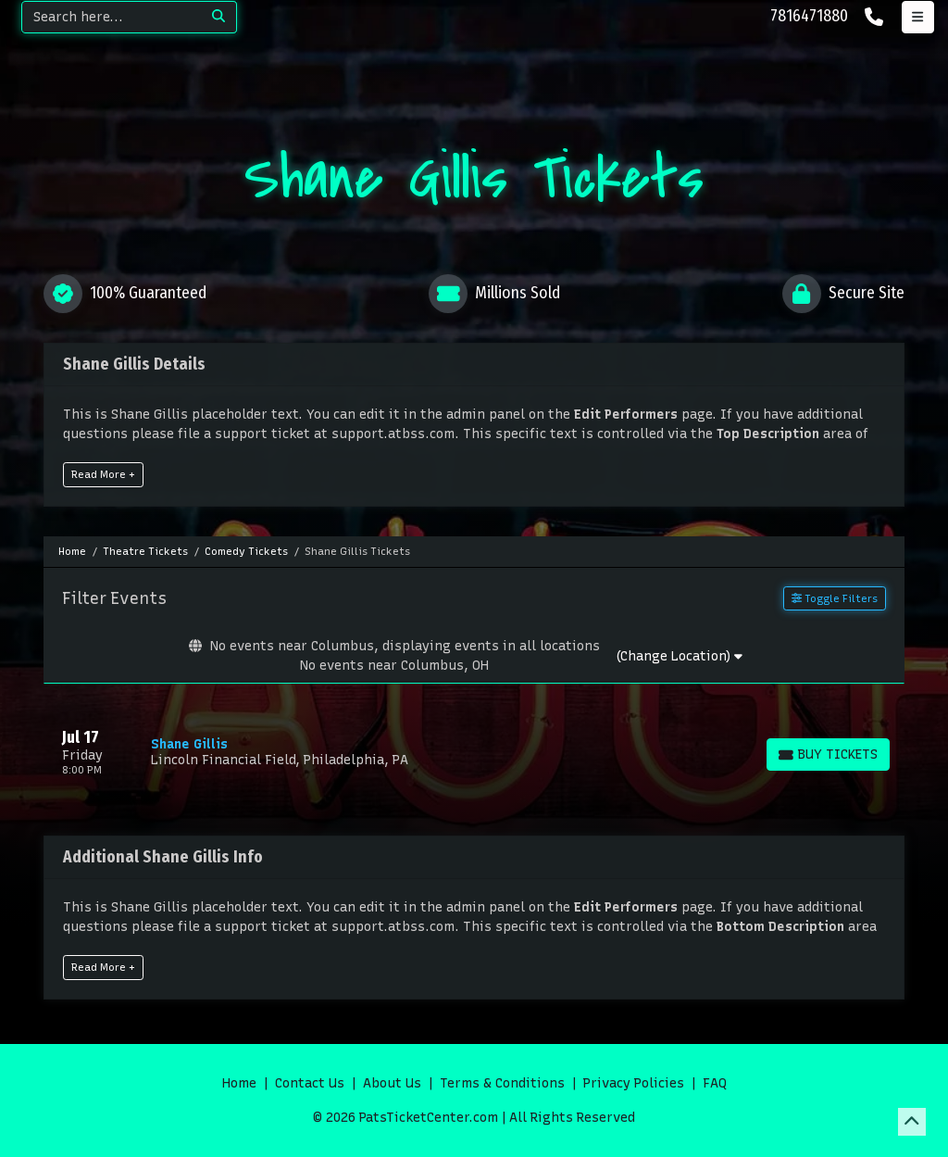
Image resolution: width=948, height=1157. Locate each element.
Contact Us (309, 1083)
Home (239, 1083)
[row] (474, 752)
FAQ (715, 1083)
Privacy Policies (633, 1083)
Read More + (103, 474)
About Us (392, 1083)
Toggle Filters (835, 598)
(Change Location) (679, 656)
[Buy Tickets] (828, 754)
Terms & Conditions (502, 1083)
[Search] (111, 17)
